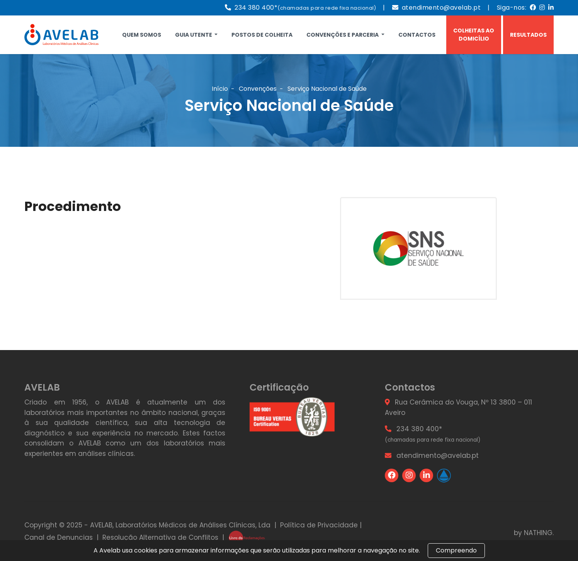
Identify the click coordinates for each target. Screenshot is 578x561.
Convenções (258, 88)
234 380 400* (305, 7)
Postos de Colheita (261, 35)
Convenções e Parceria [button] (343, 35)
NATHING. (539, 532)
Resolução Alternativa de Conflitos (160, 537)
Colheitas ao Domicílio (473, 34)
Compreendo (456, 550)
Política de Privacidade (319, 525)
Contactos (416, 35)
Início (220, 88)
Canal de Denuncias (58, 537)
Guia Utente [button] (194, 35)
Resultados (528, 35)
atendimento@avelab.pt (441, 7)
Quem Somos (141, 35)
